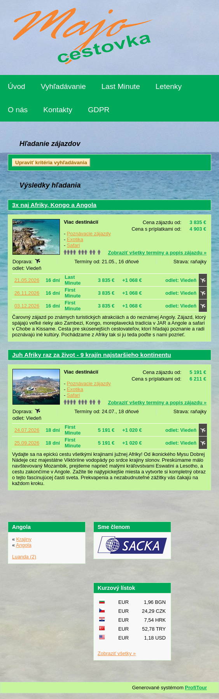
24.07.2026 (26, 430)
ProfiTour (196, 687)
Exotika (75, 239)
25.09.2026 (26, 443)
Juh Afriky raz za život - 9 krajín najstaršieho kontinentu (91, 354)
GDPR (98, 110)
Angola (24, 545)
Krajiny (24, 539)
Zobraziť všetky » (117, 653)
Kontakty (57, 110)
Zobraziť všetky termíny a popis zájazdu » (157, 253)
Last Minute (121, 86)
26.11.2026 (26, 293)
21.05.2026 (26, 280)
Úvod (16, 86)
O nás (18, 110)
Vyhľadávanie (63, 86)
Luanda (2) (24, 557)
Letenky (169, 86)
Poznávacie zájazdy (89, 233)
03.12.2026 (26, 306)
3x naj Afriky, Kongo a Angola (54, 205)
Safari (73, 245)
